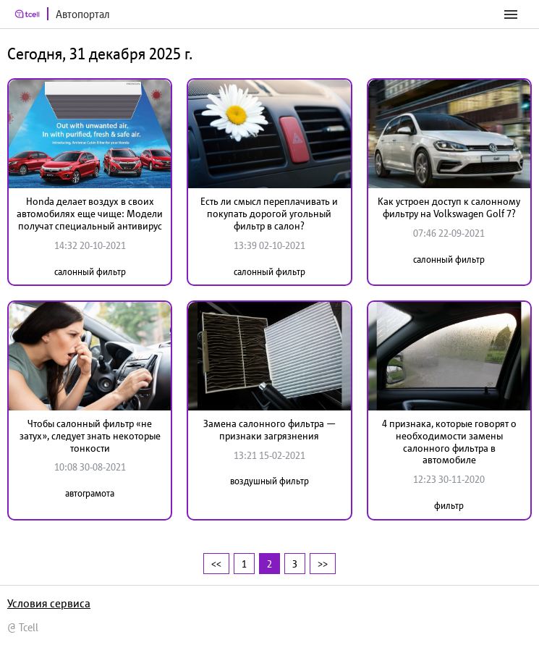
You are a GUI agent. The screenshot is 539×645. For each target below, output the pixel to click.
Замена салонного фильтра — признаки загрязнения (269, 430)
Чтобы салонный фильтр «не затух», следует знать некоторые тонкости (90, 436)
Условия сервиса (48, 603)
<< (216, 563)
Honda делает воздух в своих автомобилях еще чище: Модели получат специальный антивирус (90, 213)
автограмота (89, 493)
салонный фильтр (90, 271)
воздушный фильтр (269, 481)
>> (323, 563)
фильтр (449, 505)
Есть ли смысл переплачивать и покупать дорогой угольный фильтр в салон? (269, 213)
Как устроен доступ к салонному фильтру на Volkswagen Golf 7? (449, 207)
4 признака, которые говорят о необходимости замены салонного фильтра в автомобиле (449, 441)
